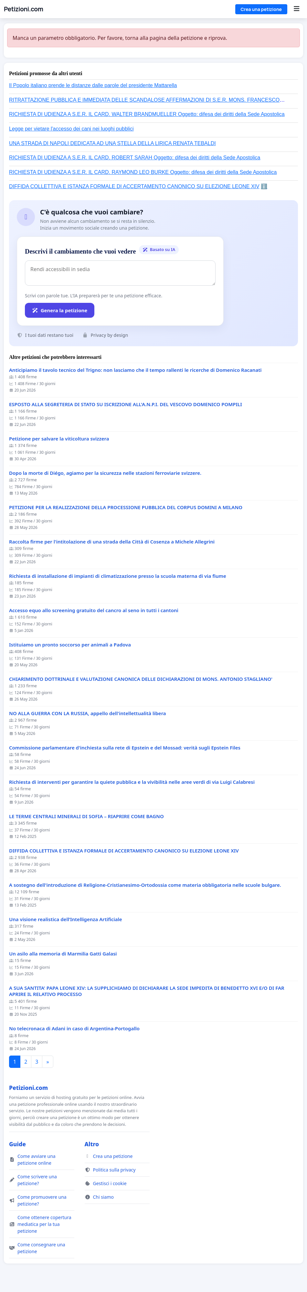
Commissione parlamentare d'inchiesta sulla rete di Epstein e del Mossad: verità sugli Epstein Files (124, 748)
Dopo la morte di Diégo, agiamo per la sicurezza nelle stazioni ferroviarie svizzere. (105, 473)
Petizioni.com (23, 9)
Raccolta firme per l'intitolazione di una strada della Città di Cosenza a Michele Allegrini (112, 542)
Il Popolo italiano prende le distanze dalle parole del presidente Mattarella (93, 85)
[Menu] (296, 9)
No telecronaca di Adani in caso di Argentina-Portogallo (74, 1028)
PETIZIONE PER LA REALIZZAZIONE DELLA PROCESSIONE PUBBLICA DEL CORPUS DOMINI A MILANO (125, 507)
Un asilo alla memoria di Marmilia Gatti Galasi (63, 954)
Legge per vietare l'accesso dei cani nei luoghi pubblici (71, 128)
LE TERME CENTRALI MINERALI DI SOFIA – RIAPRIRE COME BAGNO (86, 816)
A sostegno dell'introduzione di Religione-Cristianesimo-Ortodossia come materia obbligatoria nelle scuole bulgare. (145, 885)
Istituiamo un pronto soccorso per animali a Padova (70, 645)
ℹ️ (264, 186)
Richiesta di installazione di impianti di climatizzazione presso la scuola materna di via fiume (117, 576)
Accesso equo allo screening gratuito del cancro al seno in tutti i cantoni (93, 610)
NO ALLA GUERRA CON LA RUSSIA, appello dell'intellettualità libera (87, 713)
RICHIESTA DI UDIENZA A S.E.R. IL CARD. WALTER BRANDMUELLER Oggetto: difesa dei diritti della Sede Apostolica (147, 114)
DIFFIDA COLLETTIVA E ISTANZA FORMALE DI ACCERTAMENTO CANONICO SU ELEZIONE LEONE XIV (134, 186)
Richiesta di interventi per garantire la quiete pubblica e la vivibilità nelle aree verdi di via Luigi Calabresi (132, 782)
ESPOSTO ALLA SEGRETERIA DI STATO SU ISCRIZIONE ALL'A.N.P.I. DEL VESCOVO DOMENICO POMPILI (125, 404)
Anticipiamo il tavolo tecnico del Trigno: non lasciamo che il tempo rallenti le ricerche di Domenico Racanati (135, 370)
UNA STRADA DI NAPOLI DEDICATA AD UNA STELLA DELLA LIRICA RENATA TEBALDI (112, 143)
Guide (17, 1144)
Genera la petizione (59, 310)
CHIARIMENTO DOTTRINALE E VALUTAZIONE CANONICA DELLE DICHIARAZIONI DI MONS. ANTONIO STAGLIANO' (140, 679)
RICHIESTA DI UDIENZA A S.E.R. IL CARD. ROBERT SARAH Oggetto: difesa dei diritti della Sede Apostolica (134, 157)
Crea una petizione (261, 9)
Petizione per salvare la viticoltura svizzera (59, 439)
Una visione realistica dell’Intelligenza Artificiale (65, 919)
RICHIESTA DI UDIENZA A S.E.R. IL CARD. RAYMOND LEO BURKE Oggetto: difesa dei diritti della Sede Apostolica (143, 172)
